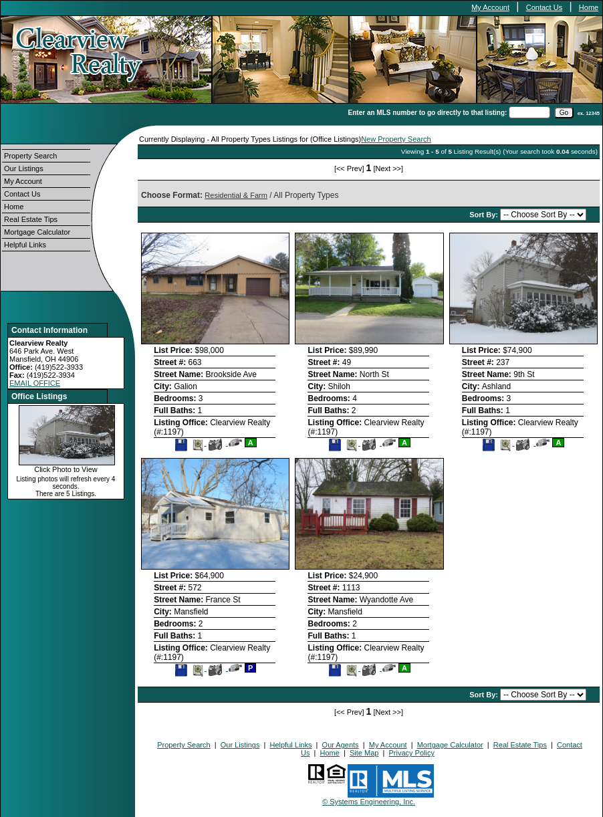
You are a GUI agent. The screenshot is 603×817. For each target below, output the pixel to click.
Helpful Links (25, 245)
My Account (490, 7)
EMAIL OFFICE (34, 383)
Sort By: (484, 215)
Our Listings (23, 168)
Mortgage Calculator (37, 232)
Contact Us (544, 7)
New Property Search (396, 139)
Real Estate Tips (30, 219)
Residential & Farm (236, 195)
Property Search (30, 156)
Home (588, 7)
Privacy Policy (411, 753)
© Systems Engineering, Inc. (368, 802)
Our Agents (340, 745)
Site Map (364, 753)
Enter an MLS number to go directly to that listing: (427, 112)
